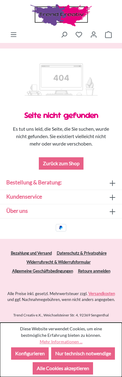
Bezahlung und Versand (31, 253)
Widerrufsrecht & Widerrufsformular (58, 262)
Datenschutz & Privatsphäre (82, 253)
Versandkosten (101, 293)
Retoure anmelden (94, 271)
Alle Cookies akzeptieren (63, 368)
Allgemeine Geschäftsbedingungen (42, 271)
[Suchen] (64, 34)
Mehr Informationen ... (61, 341)
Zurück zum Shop (61, 163)
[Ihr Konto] (93, 34)
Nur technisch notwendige (83, 353)
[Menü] (13, 34)
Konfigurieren (30, 353)
